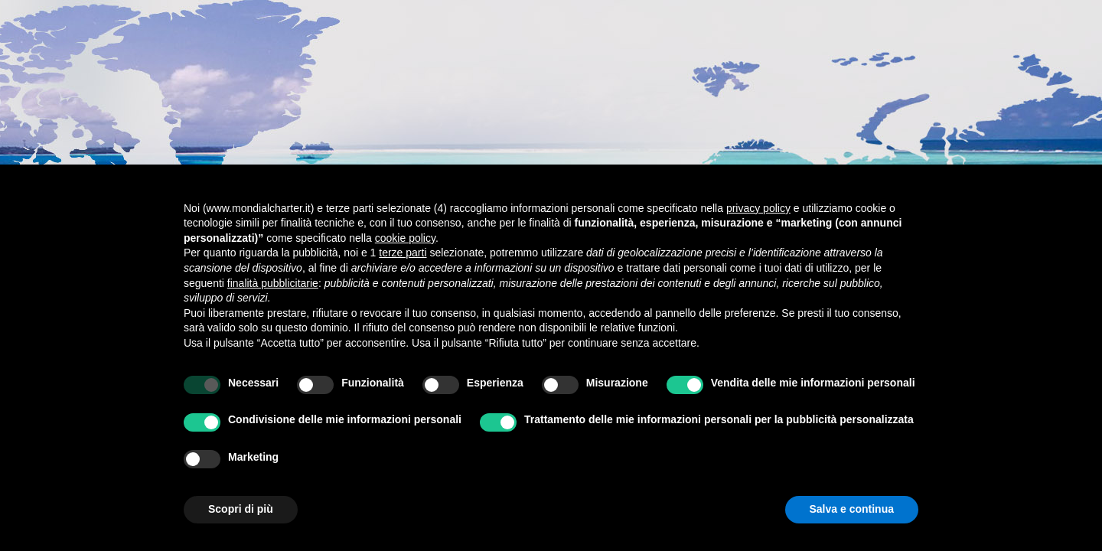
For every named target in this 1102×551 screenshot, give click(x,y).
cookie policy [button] (405, 238)
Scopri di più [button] (240, 509)
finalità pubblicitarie (272, 283)
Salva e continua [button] (852, 509)
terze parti (402, 252)
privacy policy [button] (758, 208)
